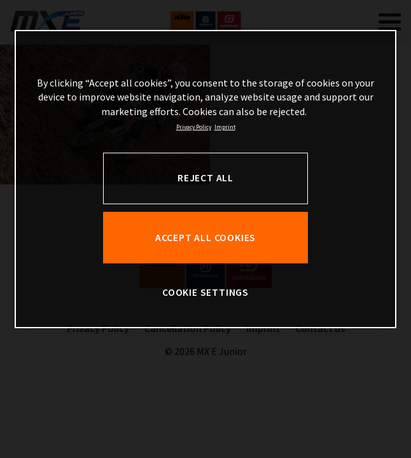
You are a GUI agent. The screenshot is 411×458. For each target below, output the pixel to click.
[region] (205, 179)
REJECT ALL (205, 178)
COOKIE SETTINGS (205, 292)
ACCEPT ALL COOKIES (205, 238)
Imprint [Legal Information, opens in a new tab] (224, 127)
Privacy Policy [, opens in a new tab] (193, 127)
